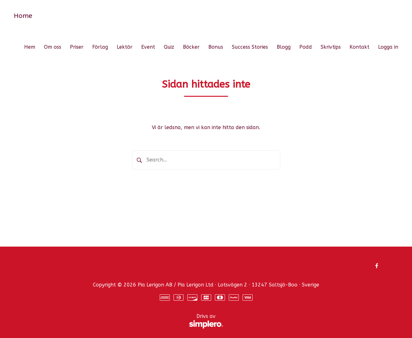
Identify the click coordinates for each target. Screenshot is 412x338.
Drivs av (127, 321)
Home (23, 15)
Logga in (388, 47)
